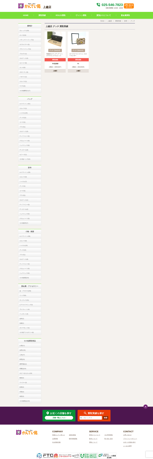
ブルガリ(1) (23, 53)
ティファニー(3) (25, 264)
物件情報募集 (73, 438)
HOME (25, 15)
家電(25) (22, 359)
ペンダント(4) (24, 314)
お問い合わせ (127, 435)
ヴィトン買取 (81, 15)
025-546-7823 (109, 5)
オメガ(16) (23, 35)
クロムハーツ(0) (25, 140)
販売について (93, 438)
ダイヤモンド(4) (25, 328)
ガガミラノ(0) (24, 72)
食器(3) (22, 396)
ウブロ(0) (22, 86)
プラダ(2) (22, 195)
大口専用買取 (108, 435)
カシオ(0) (22, 67)
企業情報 (55, 438)
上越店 (110, 21)
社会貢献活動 (56, 442)
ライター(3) (23, 382)
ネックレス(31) (24, 300)
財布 (125, 21)
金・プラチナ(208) (25, 291)
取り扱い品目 (108, 438)
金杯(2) (22, 318)
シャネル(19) (24, 245)
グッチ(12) (23, 117)
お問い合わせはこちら (128, 6)
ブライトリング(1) (25, 49)
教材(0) (22, 378)
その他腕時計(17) (25, 90)
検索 (105, 418)
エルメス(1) (23, 81)
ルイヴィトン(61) (25, 103)
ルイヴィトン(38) (25, 236)
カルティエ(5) (24, 131)
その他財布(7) (24, 223)
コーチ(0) (22, 191)
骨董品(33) (23, 368)
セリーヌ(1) (23, 154)
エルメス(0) (23, 177)
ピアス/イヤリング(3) (26, 304)
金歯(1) (22, 323)
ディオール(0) (24, 150)
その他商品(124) (25, 401)
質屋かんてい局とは (58, 435)
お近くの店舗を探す (129, 442)
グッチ (132, 21)
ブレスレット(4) (25, 309)
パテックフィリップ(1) (27, 40)
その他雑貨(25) (24, 278)
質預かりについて (103, 15)
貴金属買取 (125, 15)
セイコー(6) (23, 63)
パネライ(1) (23, 77)
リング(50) (23, 295)
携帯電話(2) (23, 364)
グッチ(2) (22, 186)
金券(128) (23, 350)
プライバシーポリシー (130, 438)
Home (102, 21)
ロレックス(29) (24, 30)
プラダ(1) (22, 127)
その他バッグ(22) (25, 159)
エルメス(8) (23, 241)
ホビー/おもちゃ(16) (26, 373)
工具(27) (22, 355)
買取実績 (42, 15)
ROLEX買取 (61, 15)
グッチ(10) (23, 250)
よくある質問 (127, 446)
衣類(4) (22, 392)
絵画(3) (22, 387)
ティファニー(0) (25, 136)
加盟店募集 (72, 435)
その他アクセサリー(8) (27, 332)
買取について (93, 442)
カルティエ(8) (24, 259)
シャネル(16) (24, 113)
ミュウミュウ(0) (25, 145)
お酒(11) (22, 345)
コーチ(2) (22, 122)
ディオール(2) (24, 209)
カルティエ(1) (24, 200)
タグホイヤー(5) (25, 44)
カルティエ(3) (24, 58)
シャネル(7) (23, 181)
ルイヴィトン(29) (25, 172)
